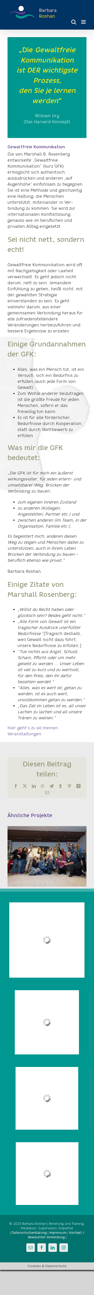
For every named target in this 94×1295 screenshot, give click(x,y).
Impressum (57, 1233)
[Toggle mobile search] (73, 22)
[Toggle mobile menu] (83, 22)
